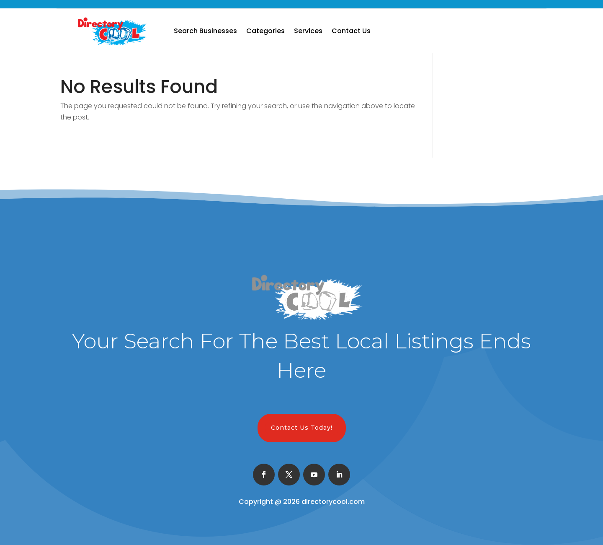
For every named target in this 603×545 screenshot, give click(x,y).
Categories (265, 31)
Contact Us (351, 31)
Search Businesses (205, 31)
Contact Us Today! (301, 427)
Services (308, 31)
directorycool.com (333, 501)
